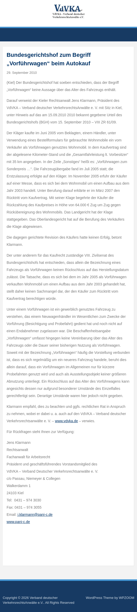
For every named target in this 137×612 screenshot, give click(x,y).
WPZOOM (126, 598)
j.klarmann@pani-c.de (34, 514)
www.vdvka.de (66, 421)
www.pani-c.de (18, 522)
